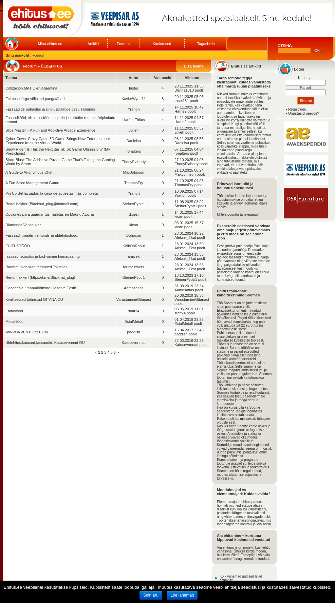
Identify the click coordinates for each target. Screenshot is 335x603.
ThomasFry (133, 183)
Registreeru (298, 109)
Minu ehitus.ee (50, 44)
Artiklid (93, 44)
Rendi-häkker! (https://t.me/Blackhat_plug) (40, 277)
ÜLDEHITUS (51, 66)
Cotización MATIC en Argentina (31, 88)
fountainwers (133, 267)
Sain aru (151, 595)
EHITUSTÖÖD (17, 246)
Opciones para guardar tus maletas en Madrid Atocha (49, 214)
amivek (133, 256)
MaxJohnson (133, 172)
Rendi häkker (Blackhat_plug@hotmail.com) (41, 204)
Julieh (133, 130)
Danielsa (133, 141)
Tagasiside (206, 44)
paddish (134, 332)
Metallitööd (14, 321)
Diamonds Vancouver (23, 225)
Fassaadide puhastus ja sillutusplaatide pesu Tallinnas (50, 109)
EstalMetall (134, 321)
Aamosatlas (133, 288)
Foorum (123, 44)
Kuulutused (161, 44)
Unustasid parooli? (303, 113)
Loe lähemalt (182, 595)
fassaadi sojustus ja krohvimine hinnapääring (42, 256)
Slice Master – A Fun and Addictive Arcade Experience (50, 130)
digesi (133, 214)
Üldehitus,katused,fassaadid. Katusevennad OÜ (45, 343)
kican (178, 216)
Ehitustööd (14, 311)
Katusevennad (134, 343)
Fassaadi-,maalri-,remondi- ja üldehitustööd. (41, 235)
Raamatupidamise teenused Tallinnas (36, 267)
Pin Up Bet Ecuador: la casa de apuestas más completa (51, 193)
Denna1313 (184, 90)
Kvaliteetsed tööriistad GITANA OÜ (34, 299)
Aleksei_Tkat (185, 237)
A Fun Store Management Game (32, 183)
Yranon (133, 109)
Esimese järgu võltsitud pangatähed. (35, 99)
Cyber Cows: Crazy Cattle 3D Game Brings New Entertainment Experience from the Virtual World (57, 141)
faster (133, 88)
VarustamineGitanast (133, 299)
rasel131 (181, 101)
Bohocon (133, 235)
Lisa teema (194, 66)
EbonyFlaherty (134, 162)
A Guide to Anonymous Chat (28, 172)
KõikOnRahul (134, 246)
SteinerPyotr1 (133, 204)
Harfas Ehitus (134, 120)
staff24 (133, 311)
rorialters (133, 151)
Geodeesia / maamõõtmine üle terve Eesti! (40, 288)
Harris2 (180, 111)
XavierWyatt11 (134, 99)
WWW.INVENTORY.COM (26, 332)
